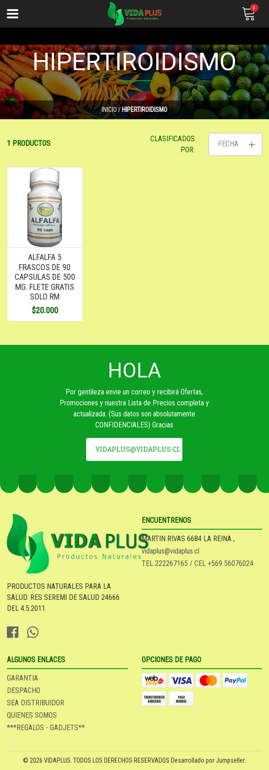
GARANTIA (22, 678)
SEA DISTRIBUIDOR (35, 702)
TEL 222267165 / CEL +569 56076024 (197, 563)
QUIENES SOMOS (32, 715)
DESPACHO (23, 690)
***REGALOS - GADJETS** (46, 727)
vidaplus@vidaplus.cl (138, 449)
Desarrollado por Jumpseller (208, 760)
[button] (235, 144)
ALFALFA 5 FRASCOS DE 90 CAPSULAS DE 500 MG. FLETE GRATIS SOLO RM (45, 276)
